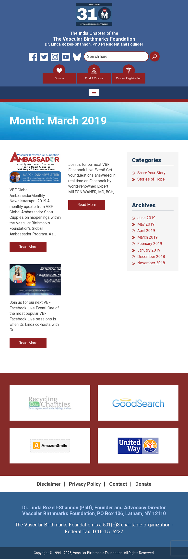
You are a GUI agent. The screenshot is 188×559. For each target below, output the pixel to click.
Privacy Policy (85, 484)
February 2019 (149, 243)
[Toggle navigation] (94, 92)
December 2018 (151, 256)
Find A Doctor (94, 76)
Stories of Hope (151, 179)
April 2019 (146, 230)
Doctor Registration (128, 76)
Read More (28, 246)
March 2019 (147, 237)
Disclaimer (49, 484)
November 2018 (151, 263)
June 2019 (146, 218)
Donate (59, 76)
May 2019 (145, 224)
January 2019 (148, 250)
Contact (118, 484)
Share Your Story (151, 172)
